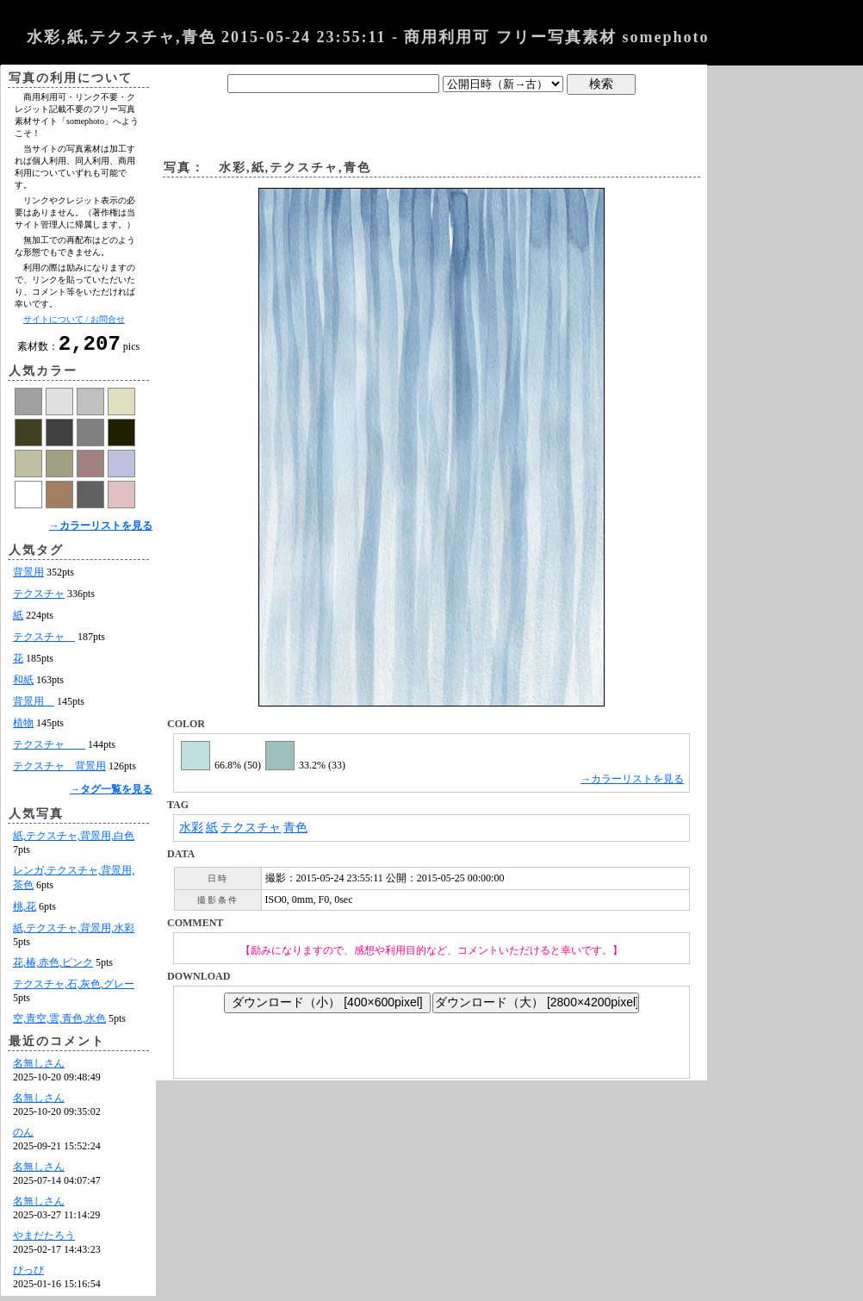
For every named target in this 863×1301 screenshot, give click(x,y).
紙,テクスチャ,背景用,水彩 (73, 933)
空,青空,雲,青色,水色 (59, 1024)
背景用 (28, 577)
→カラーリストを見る (100, 531)
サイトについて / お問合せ (74, 319)
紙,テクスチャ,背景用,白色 (73, 841)
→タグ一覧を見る (111, 794)
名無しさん (39, 1068)
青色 (295, 827)
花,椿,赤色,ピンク (53, 968)
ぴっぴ (28, 1275)
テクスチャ (39, 599)
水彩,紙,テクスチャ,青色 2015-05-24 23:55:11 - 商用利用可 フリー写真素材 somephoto (368, 37)
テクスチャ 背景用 (59, 771)
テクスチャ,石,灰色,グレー (73, 989)
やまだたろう (44, 1241)
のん (23, 1137)
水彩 (191, 827)
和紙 (23, 685)
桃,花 (24, 912)
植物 (23, 728)
